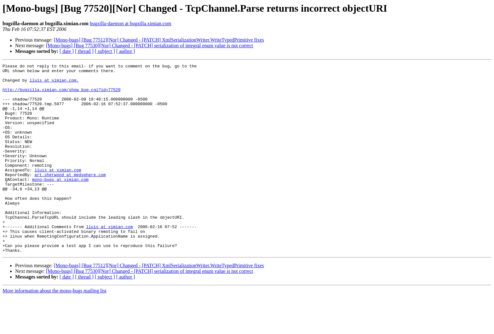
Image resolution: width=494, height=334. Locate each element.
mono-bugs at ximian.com (60, 203)
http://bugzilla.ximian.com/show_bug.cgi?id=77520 (61, 95)
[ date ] (67, 51)
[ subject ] (105, 51)
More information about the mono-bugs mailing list (54, 328)
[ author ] (125, 51)
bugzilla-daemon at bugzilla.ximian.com (130, 23)
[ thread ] (84, 51)
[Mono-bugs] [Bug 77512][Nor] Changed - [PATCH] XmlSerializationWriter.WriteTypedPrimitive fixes (159, 40)
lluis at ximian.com (57, 191)
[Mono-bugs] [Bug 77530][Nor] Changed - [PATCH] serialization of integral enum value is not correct (149, 45)
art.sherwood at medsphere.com (70, 197)
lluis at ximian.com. (54, 84)
